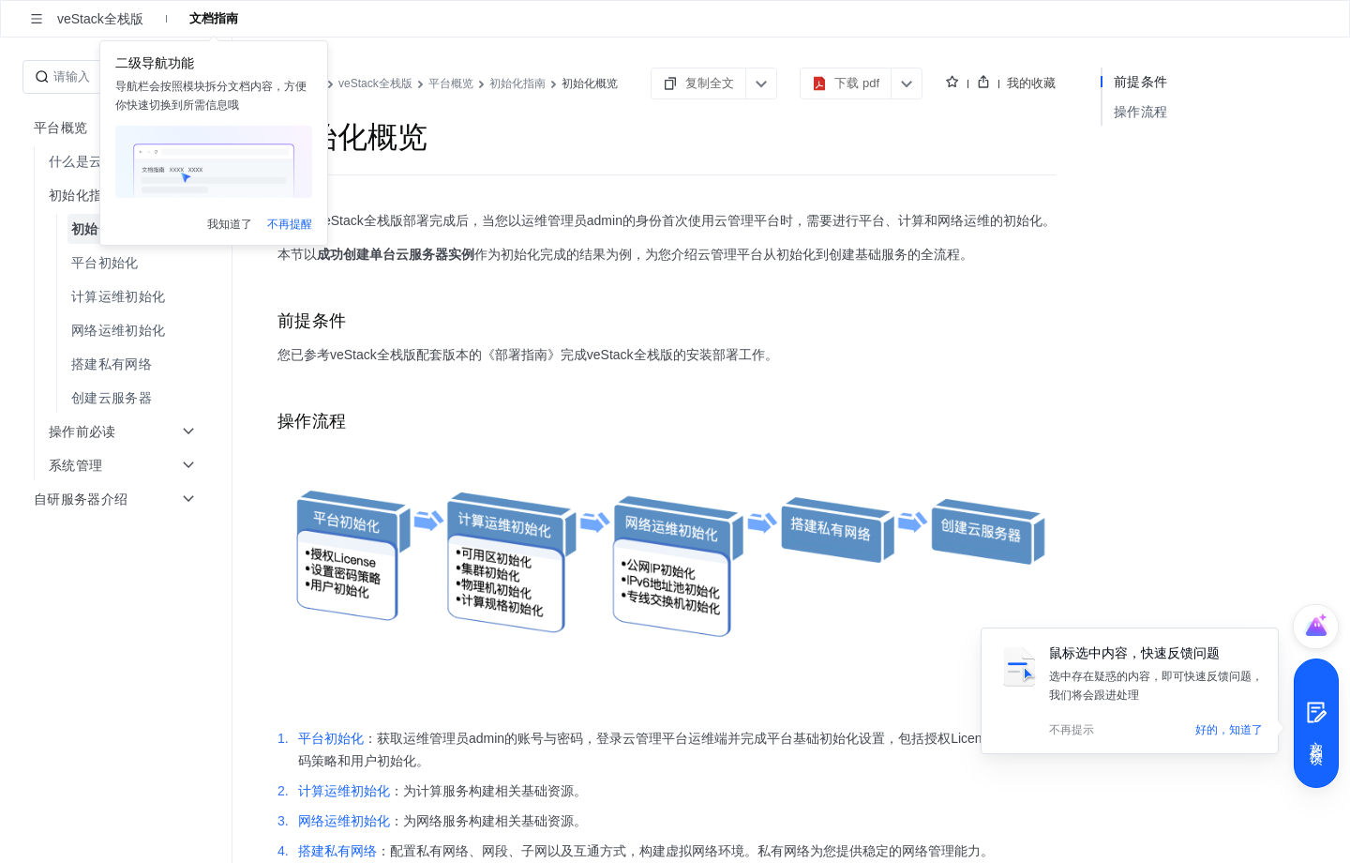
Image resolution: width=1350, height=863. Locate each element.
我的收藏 (1031, 83)
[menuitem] (117, 161)
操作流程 (1140, 111)
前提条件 (1140, 81)
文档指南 (213, 18)
